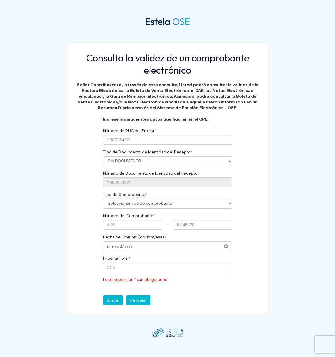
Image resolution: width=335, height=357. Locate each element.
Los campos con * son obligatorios (135, 279)
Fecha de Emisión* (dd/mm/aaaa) (134, 237)
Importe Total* (116, 258)
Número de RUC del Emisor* (129, 130)
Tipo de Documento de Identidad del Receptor (147, 152)
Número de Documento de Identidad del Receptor (151, 173)
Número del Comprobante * (129, 215)
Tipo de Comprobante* (125, 194)
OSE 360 (156, 21)
